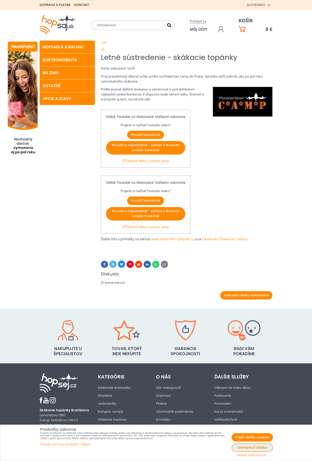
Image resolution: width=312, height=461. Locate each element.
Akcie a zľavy (57, 98)
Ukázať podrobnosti (251, 455)
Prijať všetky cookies (252, 437)
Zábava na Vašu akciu (232, 387)
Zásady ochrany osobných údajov (65, 444)
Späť (103, 42)
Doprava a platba (55, 5)
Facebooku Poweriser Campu (224, 239)
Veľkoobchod (225, 419)
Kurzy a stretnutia (228, 411)
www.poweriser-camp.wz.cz (172, 239)
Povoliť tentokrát (145, 134)
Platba (161, 403)
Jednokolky (107, 403)
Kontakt (81, 5)
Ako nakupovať (168, 387)
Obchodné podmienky (175, 411)
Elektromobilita (60, 60)
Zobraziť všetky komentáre (246, 295)
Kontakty (163, 419)
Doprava (163, 395)
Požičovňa (222, 395)
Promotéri (222, 403)
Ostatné (51, 86)
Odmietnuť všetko (252, 447)
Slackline (105, 395)
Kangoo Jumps (110, 411)
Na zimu (50, 73)
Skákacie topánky (112, 419)
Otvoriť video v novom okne (145, 161)
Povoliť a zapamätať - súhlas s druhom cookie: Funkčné (145, 147)
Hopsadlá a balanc (63, 47)
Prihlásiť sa (198, 21)
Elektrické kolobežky (114, 387)
